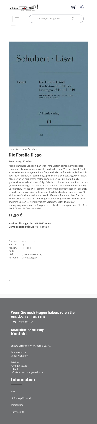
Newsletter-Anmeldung (27, 330)
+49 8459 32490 (22, 322)
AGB (13, 391)
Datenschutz (17, 412)
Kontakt (44, 227)
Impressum (17, 405)
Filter (16, 26)
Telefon (15, 362)
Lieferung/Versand (21, 398)
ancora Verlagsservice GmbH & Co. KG (31, 346)
